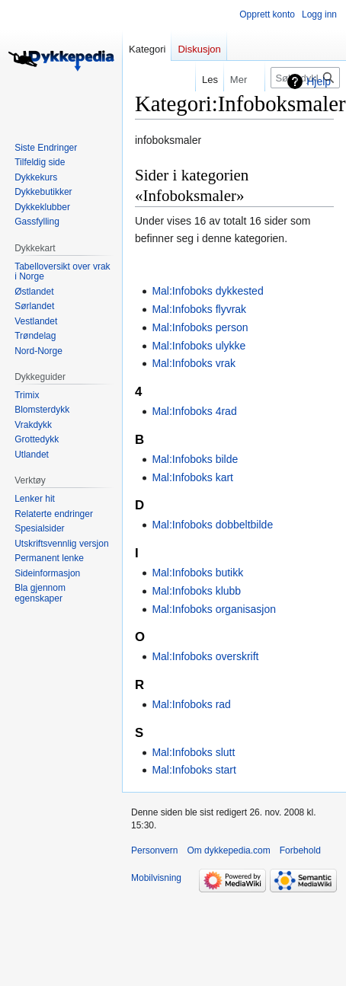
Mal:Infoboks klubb (196, 591)
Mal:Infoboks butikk (197, 572)
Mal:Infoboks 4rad (194, 411)
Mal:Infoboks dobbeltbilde (212, 525)
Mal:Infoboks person (200, 327)
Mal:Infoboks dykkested (207, 291)
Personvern (154, 850)
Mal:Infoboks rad (191, 704)
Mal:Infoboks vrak (193, 363)
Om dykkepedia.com (228, 850)
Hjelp (318, 81)
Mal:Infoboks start (194, 770)
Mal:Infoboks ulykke (198, 346)
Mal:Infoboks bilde (195, 459)
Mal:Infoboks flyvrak (199, 309)
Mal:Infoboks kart (192, 477)
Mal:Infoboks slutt (193, 752)
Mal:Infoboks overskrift (205, 656)
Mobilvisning (156, 878)
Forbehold (300, 850)
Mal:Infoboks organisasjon (214, 609)
